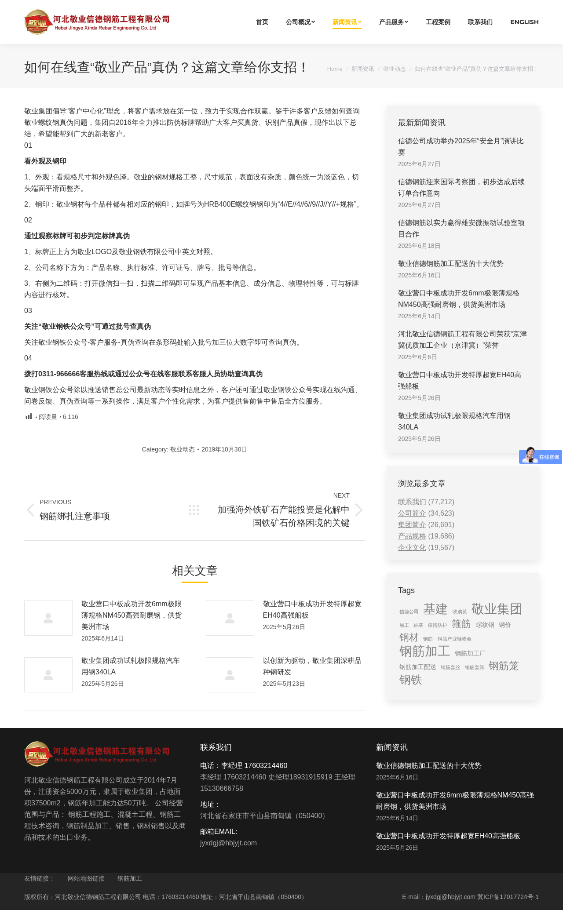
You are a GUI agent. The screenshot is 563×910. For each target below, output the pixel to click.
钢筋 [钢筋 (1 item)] (428, 638)
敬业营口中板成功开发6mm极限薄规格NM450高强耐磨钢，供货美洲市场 (131, 615)
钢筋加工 (129, 878)
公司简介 (412, 513)
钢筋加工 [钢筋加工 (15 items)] (424, 651)
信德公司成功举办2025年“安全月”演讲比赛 (461, 146)
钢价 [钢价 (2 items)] (505, 624)
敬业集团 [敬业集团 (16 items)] (497, 609)
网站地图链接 (86, 878)
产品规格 (412, 536)
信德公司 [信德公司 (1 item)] (409, 611)
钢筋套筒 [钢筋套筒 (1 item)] (474, 667)
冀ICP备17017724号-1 (508, 896)
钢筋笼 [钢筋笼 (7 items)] (504, 665)
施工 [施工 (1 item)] (404, 625)
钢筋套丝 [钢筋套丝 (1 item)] (450, 667)
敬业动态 (394, 69)
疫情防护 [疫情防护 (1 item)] (437, 625)
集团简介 (412, 524)
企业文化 (412, 547)
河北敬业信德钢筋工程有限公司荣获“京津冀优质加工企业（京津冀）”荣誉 (462, 339)
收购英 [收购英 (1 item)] (460, 611)
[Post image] (48, 618)
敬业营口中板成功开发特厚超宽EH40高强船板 (312, 609)
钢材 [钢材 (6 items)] (409, 637)
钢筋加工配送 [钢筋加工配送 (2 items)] (417, 666)
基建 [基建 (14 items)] (435, 609)
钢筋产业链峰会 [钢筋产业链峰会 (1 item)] (455, 638)
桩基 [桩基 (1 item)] (418, 625)
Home (335, 69)
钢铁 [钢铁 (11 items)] (410, 679)
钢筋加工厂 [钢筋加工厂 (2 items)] (470, 653)
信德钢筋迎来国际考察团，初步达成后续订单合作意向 (461, 187)
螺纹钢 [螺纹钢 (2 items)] (485, 624)
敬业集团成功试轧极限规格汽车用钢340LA (130, 666)
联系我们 (412, 502)
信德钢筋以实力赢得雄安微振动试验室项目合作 (461, 228)
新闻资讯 (362, 69)
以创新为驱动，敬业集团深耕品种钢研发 (312, 666)
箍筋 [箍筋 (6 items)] (461, 623)
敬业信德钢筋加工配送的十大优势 (451, 263)
